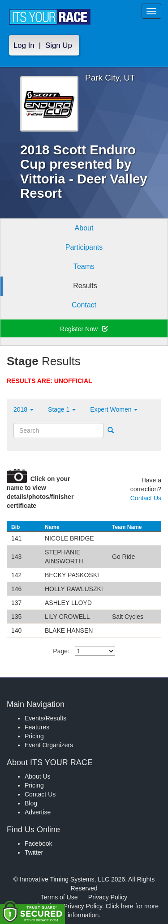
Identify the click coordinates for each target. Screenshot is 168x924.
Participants (84, 247)
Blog (31, 803)
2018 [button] (23, 409)
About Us (38, 776)
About (84, 228)
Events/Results (45, 718)
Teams (84, 266)
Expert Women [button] (114, 409)
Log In (23, 45)
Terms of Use (59, 897)
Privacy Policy (107, 897)
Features (37, 727)
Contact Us (145, 498)
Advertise (38, 812)
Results (85, 286)
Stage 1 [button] (62, 409)
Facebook (38, 843)
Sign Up (58, 45)
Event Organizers (49, 745)
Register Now (84, 328)
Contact (84, 305)
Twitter (34, 852)
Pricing (34, 736)
